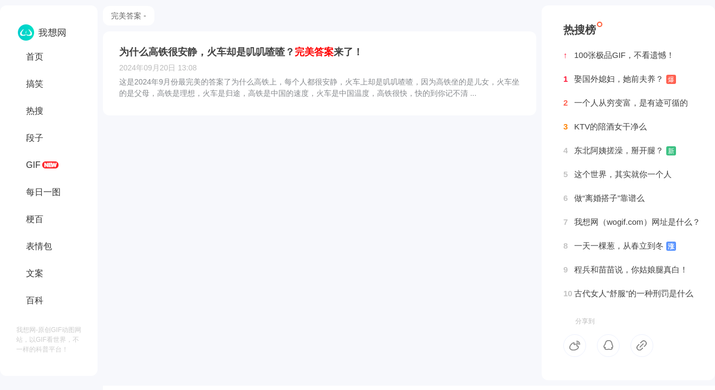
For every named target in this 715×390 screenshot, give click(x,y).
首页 (34, 56)
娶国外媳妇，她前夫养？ (619, 79)
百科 (34, 300)
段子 (34, 137)
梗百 (34, 219)
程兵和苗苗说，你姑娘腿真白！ (625, 270)
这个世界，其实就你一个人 (617, 174)
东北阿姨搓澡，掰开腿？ (619, 150)
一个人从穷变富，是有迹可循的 (625, 103)
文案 (34, 273)
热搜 (34, 110)
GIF (33, 165)
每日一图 (43, 192)
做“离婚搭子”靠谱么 (604, 198)
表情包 (39, 246)
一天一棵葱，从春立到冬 (619, 246)
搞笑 (34, 83)
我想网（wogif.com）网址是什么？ (631, 222)
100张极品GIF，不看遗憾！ (618, 55)
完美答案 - (128, 15)
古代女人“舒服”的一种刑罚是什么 (628, 294)
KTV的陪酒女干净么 (605, 127)
